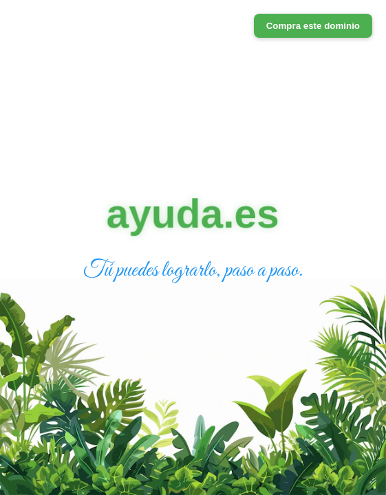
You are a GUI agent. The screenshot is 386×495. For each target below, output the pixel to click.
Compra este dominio (313, 26)
